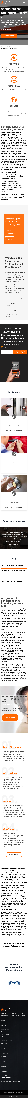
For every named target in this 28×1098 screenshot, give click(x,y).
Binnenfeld (4, 1066)
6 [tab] (17, 990)
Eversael (3, 1069)
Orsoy (2, 1064)
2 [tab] (8, 990)
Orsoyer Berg (4, 1053)
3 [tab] (10, 990)
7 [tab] (19, 990)
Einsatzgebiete (7, 1040)
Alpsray (3, 1048)
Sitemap (3, 1025)
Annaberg (4, 1056)
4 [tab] (13, 990)
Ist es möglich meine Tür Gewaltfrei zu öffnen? (13, 571)
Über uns (3, 1020)
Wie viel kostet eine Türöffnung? (13, 565)
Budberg (3, 1061)
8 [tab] (22, 990)
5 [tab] (15, 990)
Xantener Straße (5, 1051)
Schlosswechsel (14, 425)
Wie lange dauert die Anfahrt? (12, 582)
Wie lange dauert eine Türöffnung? (13, 577)
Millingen (3, 1059)
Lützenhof (3, 1046)
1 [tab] (6, 990)
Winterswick (4, 1043)
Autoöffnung (14, 463)
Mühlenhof (4, 1071)
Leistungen (5, 1029)
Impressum (4, 1023)
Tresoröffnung (14, 502)
